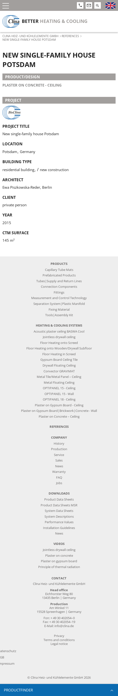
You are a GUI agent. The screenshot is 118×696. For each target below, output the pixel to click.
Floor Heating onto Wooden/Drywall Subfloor (59, 348)
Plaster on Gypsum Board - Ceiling (59, 405)
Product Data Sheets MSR (59, 505)
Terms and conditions (59, 640)
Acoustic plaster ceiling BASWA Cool (59, 331)
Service (59, 455)
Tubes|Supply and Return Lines (59, 281)
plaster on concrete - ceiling (32, 85)
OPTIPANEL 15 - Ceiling (59, 388)
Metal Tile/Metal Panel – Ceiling (59, 377)
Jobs (59, 483)
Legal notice (59, 644)
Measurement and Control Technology (59, 298)
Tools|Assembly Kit (59, 315)
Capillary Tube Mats (59, 270)
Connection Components (59, 287)
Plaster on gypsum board (59, 561)
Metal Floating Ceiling (59, 383)
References (70, 36)
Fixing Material (59, 310)
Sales (59, 460)
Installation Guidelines (59, 528)
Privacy (59, 636)
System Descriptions (59, 517)
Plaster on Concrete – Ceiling (59, 417)
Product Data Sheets (59, 499)
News (59, 466)
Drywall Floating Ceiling (59, 365)
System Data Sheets (59, 511)
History (59, 444)
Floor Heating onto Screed (59, 343)
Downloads (59, 493)
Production (59, 449)
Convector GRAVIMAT (59, 371)
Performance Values (59, 522)
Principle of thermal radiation (59, 567)
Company (59, 437)
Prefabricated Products (59, 275)
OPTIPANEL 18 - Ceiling (59, 399)
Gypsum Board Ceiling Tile (59, 360)
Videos (59, 544)
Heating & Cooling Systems (59, 325)
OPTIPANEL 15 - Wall (59, 394)
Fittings (59, 292)
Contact (59, 578)
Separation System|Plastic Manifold (59, 304)
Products (59, 264)
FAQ (59, 477)
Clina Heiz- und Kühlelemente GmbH (30, 36)
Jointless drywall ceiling (59, 337)
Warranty (59, 472)
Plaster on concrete (59, 556)
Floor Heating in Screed (59, 354)
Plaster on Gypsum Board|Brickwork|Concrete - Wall (59, 411)
